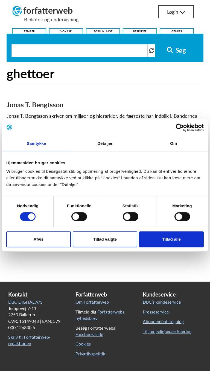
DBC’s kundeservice (162, 301)
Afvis (38, 239)
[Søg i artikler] (79, 50)
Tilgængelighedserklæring (167, 331)
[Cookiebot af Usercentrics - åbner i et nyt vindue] (180, 127)
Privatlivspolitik (90, 353)
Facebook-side (89, 334)
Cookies (83, 343)
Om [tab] (173, 143)
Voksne (66, 31)
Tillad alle (171, 239)
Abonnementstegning (163, 321)
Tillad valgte (105, 239)
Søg (176, 50)
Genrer (176, 31)
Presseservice (156, 311)
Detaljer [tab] (105, 143)
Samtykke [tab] (36, 143)
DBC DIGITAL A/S (25, 301)
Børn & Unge (103, 31)
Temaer (29, 31)
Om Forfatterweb (92, 301)
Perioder (140, 31)
